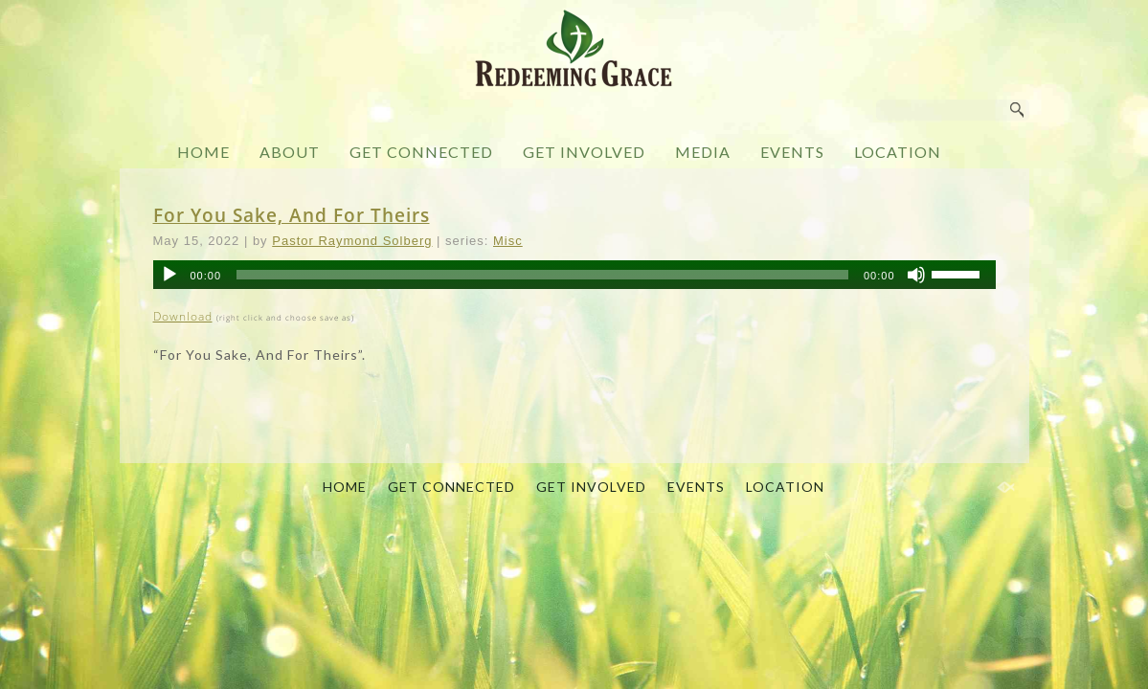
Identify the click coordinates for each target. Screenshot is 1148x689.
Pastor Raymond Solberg (352, 240)
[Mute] (916, 274)
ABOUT (289, 152)
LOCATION (897, 152)
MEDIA (703, 152)
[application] (574, 274)
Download (183, 316)
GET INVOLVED (584, 152)
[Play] (169, 274)
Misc (508, 240)
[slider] (542, 274)
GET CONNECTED (421, 152)
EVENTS (792, 152)
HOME (203, 152)
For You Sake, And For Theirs (291, 215)
